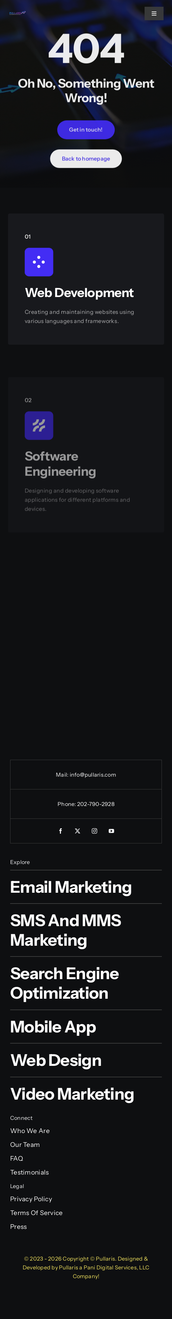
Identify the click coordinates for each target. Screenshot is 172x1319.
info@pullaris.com (93, 774)
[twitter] (77, 831)
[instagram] (94, 831)
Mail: (62, 774)
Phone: (67, 804)
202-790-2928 (95, 804)
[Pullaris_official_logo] (17, 13)
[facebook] (60, 831)
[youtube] (111, 831)
